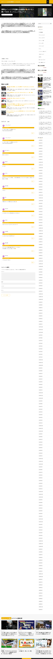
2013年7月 (40, 466)
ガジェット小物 (9, 14)
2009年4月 (40, 582)
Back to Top (26, 651)
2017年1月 (40, 352)
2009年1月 (40, 587)
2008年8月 (40, 590)
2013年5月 (40, 471)
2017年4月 (40, 344)
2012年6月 (40, 501)
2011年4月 (40, 525)
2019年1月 (40, 287)
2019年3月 (40, 282)
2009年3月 (40, 585)
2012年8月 (40, 495)
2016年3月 (40, 379)
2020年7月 (40, 239)
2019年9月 (40, 266)
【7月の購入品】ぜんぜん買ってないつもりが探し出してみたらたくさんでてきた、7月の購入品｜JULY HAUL (44, 644)
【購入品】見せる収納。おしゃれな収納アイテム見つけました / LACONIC (20, 86)
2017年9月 (40, 331)
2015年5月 (40, 406)
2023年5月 (40, 147)
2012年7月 (40, 498)
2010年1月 (40, 563)
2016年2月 (40, 382)
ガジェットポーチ (42, 37)
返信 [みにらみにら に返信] (32, 157)
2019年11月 (41, 260)
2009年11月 (41, 566)
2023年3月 (40, 152)
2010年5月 (40, 552)
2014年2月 (40, 447)
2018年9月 (40, 298)
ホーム (40, 48)
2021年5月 (40, 212)
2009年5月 (40, 579)
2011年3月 (40, 528)
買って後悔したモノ (42, 62)
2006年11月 (41, 598)
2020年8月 (40, 236)
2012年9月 (40, 493)
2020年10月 (41, 231)
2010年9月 (40, 541)
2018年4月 (40, 312)
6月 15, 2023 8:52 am (6, 188)
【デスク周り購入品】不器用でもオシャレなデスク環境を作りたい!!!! (47, 96)
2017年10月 (41, 328)
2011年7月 (40, 520)
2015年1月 (40, 417)
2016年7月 (40, 368)
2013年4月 (40, 474)
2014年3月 (40, 444)
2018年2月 (40, 317)
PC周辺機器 (41, 32)
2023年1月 (40, 158)
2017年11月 (41, 325)
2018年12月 (41, 290)
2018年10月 (41, 295)
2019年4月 (40, 279)
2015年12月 (41, 387)
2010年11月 (41, 536)
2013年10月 (41, 458)
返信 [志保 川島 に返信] (32, 192)
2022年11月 (41, 163)
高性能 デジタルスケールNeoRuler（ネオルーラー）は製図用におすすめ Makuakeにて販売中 (9, 644)
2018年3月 (40, 314)
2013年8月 (40, 463)
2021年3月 (40, 217)
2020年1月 (40, 255)
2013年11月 (41, 455)
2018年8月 (40, 301)
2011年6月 (40, 522)
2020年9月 (40, 233)
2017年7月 (40, 336)
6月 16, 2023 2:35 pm (6, 245)
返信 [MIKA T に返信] (32, 168)
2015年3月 (40, 412)
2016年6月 (40, 371)
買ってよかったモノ (42, 59)
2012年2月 (40, 509)
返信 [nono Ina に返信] (32, 262)
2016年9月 (40, 363)
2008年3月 (40, 595)
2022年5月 (40, 179)
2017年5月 (40, 341)
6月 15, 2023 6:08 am (6, 127)
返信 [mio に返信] (32, 204)
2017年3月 (40, 347)
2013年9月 (40, 460)
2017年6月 (40, 339)
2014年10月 (41, 425)
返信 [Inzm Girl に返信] (32, 215)
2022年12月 (41, 160)
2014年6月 (40, 436)
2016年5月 (40, 374)
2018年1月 (40, 320)
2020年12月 (41, 225)
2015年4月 (40, 409)
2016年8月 (40, 366)
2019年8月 (40, 268)
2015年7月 (40, 401)
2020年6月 (40, 241)
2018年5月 (40, 309)
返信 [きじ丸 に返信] (32, 181)
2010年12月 (41, 533)
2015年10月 (41, 393)
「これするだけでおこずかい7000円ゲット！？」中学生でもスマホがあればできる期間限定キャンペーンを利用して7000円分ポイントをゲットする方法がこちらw (18, 26)
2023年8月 (40, 139)
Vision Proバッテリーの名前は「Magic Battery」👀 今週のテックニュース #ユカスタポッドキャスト (26, 626)
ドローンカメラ (41, 45)
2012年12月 (41, 485)
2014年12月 (41, 420)
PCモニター (41, 29)
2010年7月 (40, 547)
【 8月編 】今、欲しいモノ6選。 (25, 642)
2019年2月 (40, 285)
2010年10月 (41, 539)
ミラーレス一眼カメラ (42, 51)
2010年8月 (40, 544)
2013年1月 (40, 482)
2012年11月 (41, 487)
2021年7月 (40, 206)
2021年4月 (40, 214)
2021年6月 (40, 209)
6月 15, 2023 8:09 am (6, 164)
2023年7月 (40, 141)
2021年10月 (41, 198)
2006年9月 (40, 601)
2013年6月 (40, 468)
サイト (2, 290)
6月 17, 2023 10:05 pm (6, 258)
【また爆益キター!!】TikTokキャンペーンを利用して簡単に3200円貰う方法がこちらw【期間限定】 (18, 31)
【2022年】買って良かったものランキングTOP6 (16, 98)
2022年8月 (40, 171)
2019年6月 (40, 274)
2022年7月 (40, 174)
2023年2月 (40, 155)
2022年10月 (41, 166)
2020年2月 (40, 252)
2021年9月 (40, 201)
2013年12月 (41, 452)
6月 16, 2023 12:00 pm (6, 234)
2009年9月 (40, 571)
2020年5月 (40, 244)
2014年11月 (41, 422)
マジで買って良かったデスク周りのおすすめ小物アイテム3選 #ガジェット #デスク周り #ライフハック (45, 111)
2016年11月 (41, 358)
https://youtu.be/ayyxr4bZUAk (7, 130)
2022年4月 (40, 182)
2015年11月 (41, 390)
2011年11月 (41, 514)
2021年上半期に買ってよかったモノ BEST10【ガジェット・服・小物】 (20, 92)
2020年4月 (40, 247)
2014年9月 (40, 428)
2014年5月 (40, 439)
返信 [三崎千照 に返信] (32, 238)
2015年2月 (40, 414)
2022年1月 (40, 190)
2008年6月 (40, 593)
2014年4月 (40, 441)
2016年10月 (41, 360)
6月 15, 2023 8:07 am (6, 153)
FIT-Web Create (17, 656)
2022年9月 (40, 168)
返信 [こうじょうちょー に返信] (32, 133)
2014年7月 (40, 433)
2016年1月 (40, 385)
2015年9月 (40, 395)
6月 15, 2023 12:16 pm (6, 211)
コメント (2, 271)
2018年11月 (41, 293)
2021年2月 (40, 220)
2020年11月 (41, 228)
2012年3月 (40, 506)
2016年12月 (41, 355)
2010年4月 (40, 555)
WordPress (27, 656)
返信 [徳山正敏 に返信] (32, 251)
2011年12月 (41, 512)
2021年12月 (41, 193)
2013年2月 (40, 479)
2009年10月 (41, 568)
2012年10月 (41, 490)
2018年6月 (40, 306)
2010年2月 (40, 560)
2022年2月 (40, 187)
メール (2, 286)
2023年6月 (40, 144)
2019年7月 (40, 271)
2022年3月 (40, 185)
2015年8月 (40, 398)
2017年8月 (40, 333)
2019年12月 (41, 258)
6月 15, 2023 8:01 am (6, 140)
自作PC (40, 56)
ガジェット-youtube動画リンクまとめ (14, 655)
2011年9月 (40, 517)
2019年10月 (41, 263)
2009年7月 (40, 574)
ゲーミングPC (41, 43)
